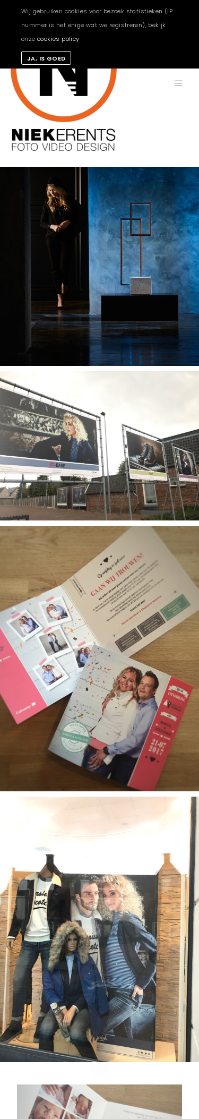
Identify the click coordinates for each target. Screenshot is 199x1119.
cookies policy (58, 39)
